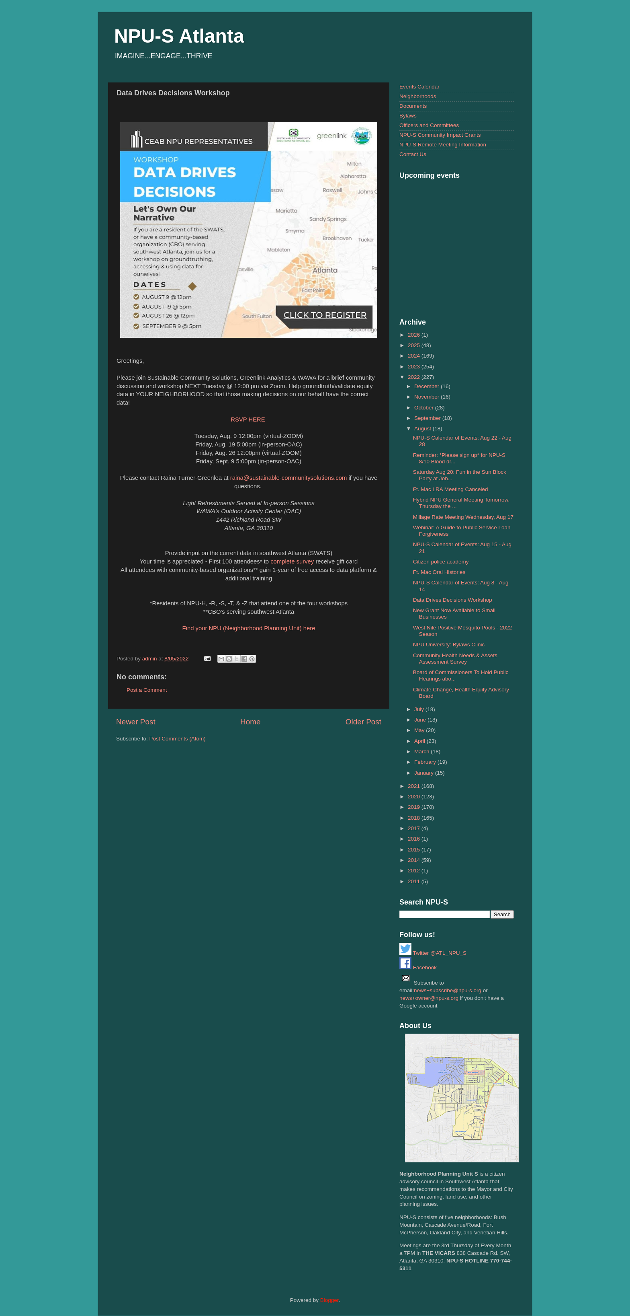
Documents (413, 106)
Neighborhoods (417, 96)
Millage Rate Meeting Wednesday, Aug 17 (463, 517)
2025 (414, 345)
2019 (414, 807)
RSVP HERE (248, 419)
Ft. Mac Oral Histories (439, 572)
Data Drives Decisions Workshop (452, 600)
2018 (414, 818)
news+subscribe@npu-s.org (447, 990)
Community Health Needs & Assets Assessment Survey (455, 658)
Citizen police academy (441, 562)
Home (250, 722)
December (427, 386)
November (427, 397)
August (423, 429)
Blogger (329, 1300)
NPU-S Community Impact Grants (440, 135)
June (421, 720)
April (420, 741)
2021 (414, 786)
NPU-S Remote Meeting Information (442, 145)
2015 (414, 850)
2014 (414, 860)
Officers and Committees (429, 125)
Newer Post (135, 722)
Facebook (418, 967)
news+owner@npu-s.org (428, 998)
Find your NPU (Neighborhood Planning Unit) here (248, 628)
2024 (414, 356)
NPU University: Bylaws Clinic (449, 645)
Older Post (363, 722)
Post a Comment (147, 690)
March (422, 751)
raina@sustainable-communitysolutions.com (288, 478)
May (420, 730)
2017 (414, 828)
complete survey (292, 561)
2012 (414, 871)
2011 (414, 881)
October (424, 408)
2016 (414, 839)
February (426, 762)
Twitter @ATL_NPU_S (432, 953)
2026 (414, 335)
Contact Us (412, 154)
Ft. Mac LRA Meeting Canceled (450, 489)
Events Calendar (419, 87)
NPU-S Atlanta (179, 36)
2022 (414, 377)
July (419, 709)
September (428, 418)
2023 (414, 367)
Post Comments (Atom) (177, 739)
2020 (414, 797)
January (424, 773)
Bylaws (408, 116)
